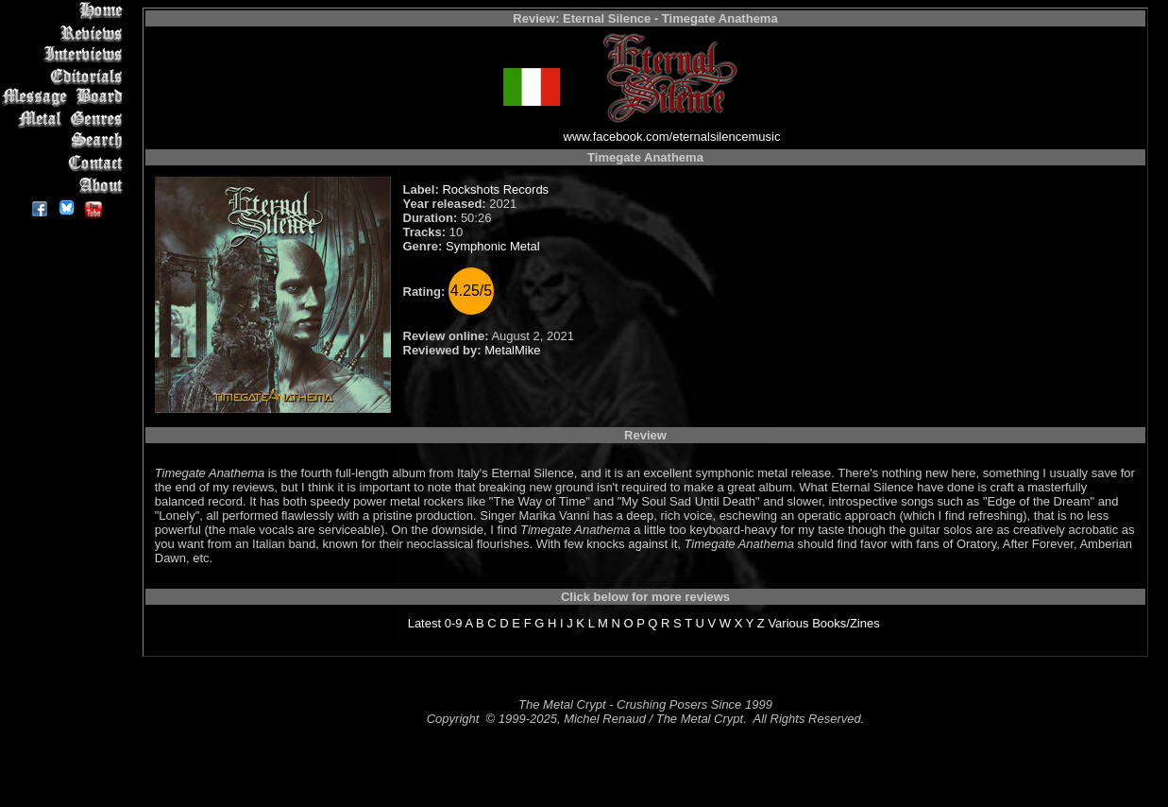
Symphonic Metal (493, 246)
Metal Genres (65, 119)
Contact (65, 163)
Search (65, 141)
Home (65, 11)
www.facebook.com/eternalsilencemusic (672, 136)
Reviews (65, 32)
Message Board (65, 98)
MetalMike (512, 350)
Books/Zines (846, 623)
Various (788, 623)
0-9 (454, 623)
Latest (424, 623)
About (65, 185)
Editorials (65, 76)
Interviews (65, 54)
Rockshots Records (495, 189)
